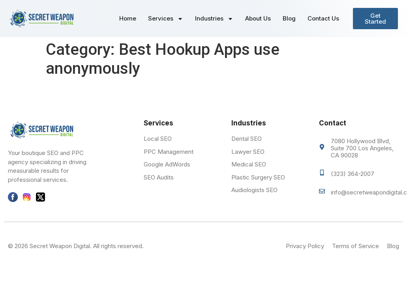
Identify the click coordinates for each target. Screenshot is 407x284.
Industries (214, 19)
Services (165, 19)
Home (127, 18)
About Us (258, 18)
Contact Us (323, 18)
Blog (289, 18)
